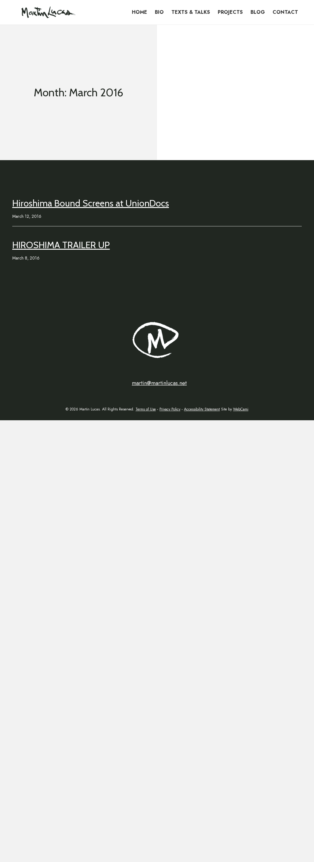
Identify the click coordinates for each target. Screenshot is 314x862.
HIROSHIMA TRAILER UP (61, 245)
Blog (258, 12)
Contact (285, 12)
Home (139, 12)
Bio (159, 12)
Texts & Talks (190, 12)
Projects (230, 12)
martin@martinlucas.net (159, 383)
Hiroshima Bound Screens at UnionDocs (90, 203)
